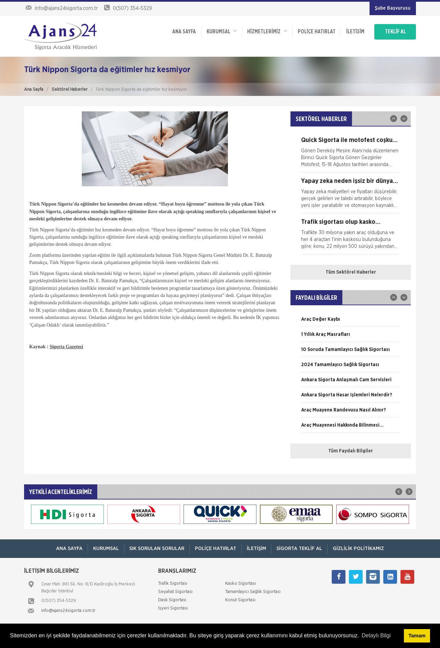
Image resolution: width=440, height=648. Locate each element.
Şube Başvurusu (392, 8)
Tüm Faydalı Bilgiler (350, 451)
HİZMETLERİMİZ (266, 31)
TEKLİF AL (395, 31)
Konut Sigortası (240, 600)
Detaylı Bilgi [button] (376, 635)
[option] (350, 155)
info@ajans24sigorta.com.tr (68, 611)
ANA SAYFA (183, 31)
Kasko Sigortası (240, 584)
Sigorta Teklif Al (299, 548)
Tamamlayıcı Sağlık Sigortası (252, 592)
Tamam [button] (416, 635)
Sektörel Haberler (70, 89)
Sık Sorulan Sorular (156, 548)
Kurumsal (221, 31)
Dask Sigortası (172, 600)
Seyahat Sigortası (175, 592)
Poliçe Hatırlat (316, 31)
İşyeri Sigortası (173, 608)
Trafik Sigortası (172, 584)
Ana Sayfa (33, 89)
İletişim (354, 31)
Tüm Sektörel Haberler (351, 272)
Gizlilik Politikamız (358, 548)
